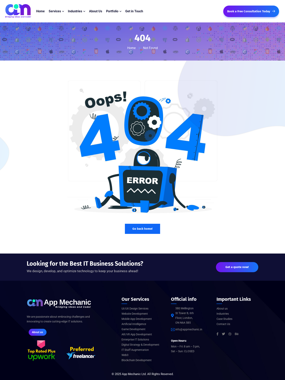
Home (131, 48)
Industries (223, 313)
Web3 (125, 355)
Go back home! (142, 229)
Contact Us (223, 324)
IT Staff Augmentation (135, 349)
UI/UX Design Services (135, 308)
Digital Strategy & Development (140, 344)
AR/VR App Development (137, 334)
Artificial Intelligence (134, 324)
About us (222, 308)
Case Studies (224, 318)
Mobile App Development (137, 318)
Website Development (135, 313)
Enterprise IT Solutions (135, 339)
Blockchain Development (137, 360)
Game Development (133, 329)
